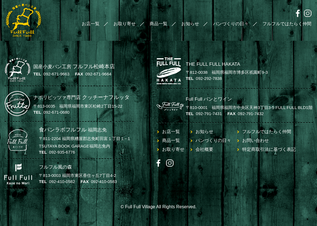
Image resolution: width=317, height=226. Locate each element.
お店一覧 (91, 23)
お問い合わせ (255, 140)
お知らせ (190, 23)
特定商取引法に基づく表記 (269, 149)
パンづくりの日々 (231, 23)
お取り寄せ (124, 23)
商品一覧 (158, 23)
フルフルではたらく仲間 (286, 23)
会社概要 (204, 149)
